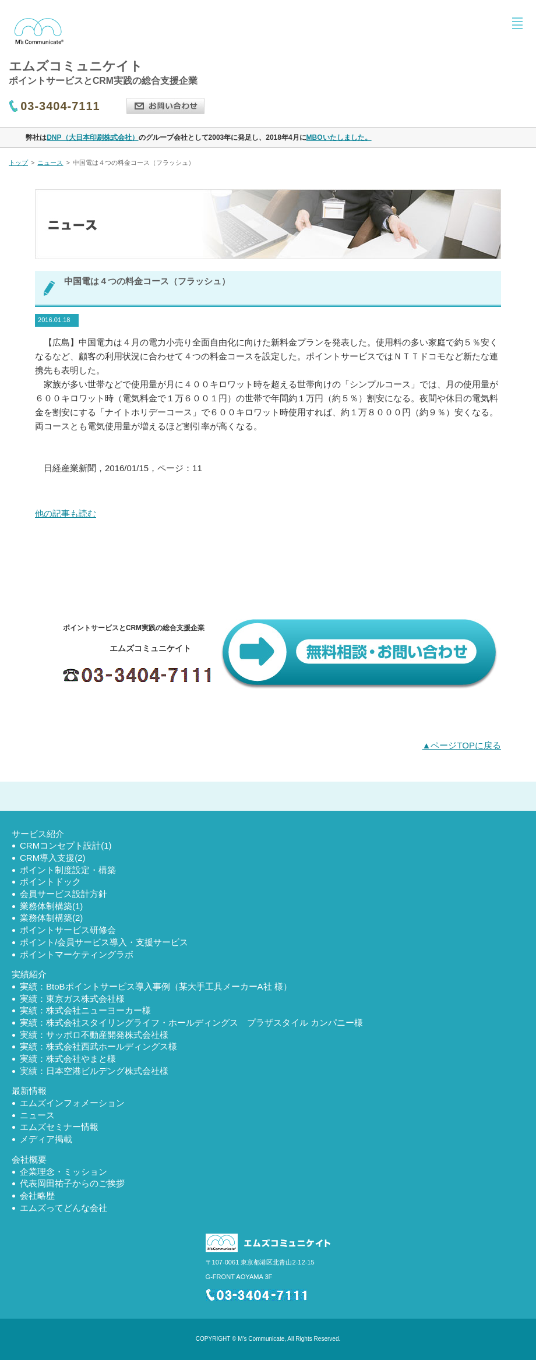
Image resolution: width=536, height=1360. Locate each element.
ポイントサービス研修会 (68, 930)
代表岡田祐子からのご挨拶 (72, 1183)
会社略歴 (37, 1195)
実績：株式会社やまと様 (68, 1059)
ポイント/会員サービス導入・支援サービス (104, 942)
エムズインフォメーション (72, 1103)
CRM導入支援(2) (53, 858)
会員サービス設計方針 (63, 894)
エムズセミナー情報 (59, 1127)
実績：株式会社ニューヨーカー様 (85, 1010)
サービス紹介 (38, 834)
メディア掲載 (46, 1139)
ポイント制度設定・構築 (68, 870)
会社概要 (29, 1159)
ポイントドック (50, 881)
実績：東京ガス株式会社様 (72, 999)
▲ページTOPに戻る (461, 745)
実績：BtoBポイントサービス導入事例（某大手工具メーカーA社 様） (156, 986)
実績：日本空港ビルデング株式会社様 (94, 1071)
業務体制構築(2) (51, 918)
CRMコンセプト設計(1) (66, 845)
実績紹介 (29, 974)
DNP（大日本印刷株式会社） (92, 137)
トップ (18, 162)
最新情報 (29, 1091)
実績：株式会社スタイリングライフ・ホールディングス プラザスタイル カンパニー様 (191, 1022)
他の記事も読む (65, 513)
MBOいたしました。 (339, 137)
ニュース (50, 162)
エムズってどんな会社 (63, 1208)
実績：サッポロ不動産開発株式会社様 (94, 1035)
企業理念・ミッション (63, 1172)
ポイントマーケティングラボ (76, 954)
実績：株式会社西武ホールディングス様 (98, 1046)
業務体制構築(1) (51, 906)
